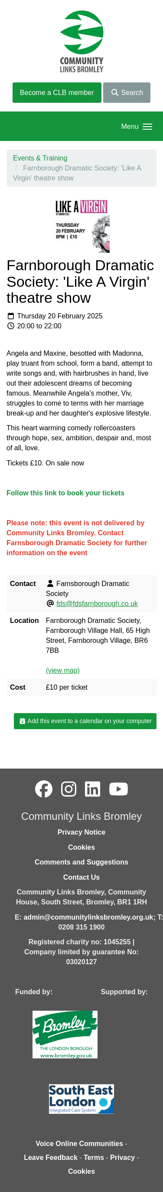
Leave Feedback (51, 1157)
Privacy (122, 1157)
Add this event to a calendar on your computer (85, 720)
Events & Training (40, 158)
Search (127, 92)
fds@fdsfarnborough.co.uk (97, 603)
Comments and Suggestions (81, 862)
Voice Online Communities (79, 1143)
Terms (94, 1157)
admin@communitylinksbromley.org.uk (88, 917)
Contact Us (81, 877)
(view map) (63, 670)
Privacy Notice (81, 832)
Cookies (81, 847)
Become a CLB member (57, 92)
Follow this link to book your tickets (65, 493)
